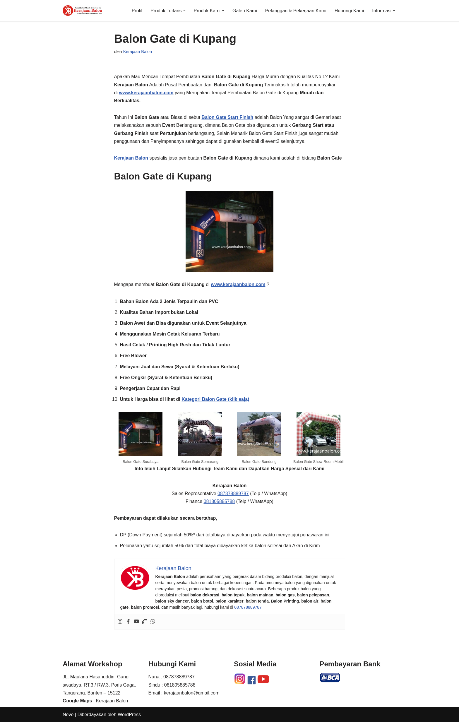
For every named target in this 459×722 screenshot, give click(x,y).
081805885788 (219, 501)
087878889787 (233, 493)
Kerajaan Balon (137, 51)
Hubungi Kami (349, 10)
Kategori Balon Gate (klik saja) (215, 399)
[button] (184, 10)
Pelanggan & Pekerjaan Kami (295, 10)
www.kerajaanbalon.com (146, 92)
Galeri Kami (244, 10)
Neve (68, 714)
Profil (137, 10)
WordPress (129, 714)
